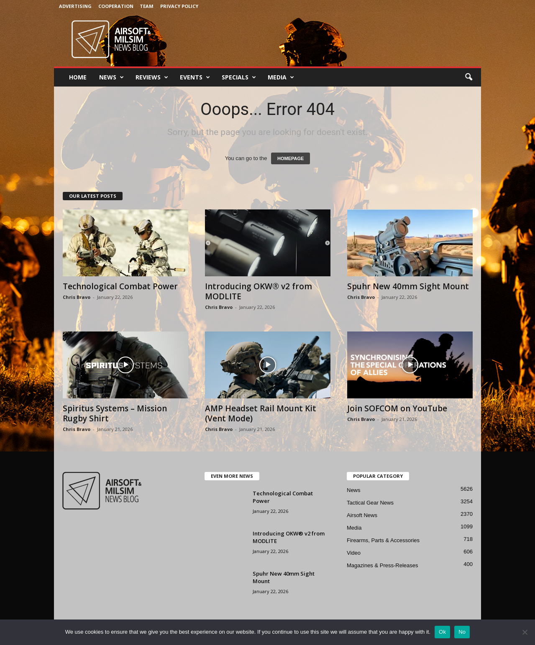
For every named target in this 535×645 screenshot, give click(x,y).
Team (147, 6)
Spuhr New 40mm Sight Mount (408, 286)
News (111, 77)
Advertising (75, 6)
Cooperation (115, 6)
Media (281, 77)
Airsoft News (362, 515)
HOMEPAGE (290, 158)
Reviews (152, 77)
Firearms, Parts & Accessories (383, 540)
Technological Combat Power (120, 286)
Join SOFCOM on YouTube (397, 408)
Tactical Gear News (370, 503)
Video (354, 553)
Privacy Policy (179, 6)
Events (195, 77)
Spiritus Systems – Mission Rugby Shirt (115, 413)
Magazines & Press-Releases (382, 565)
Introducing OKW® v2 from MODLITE (258, 291)
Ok (442, 632)
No (462, 632)
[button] (468, 77)
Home (78, 77)
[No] (524, 632)
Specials (239, 77)
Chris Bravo (76, 297)
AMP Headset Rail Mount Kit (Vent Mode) (260, 413)
